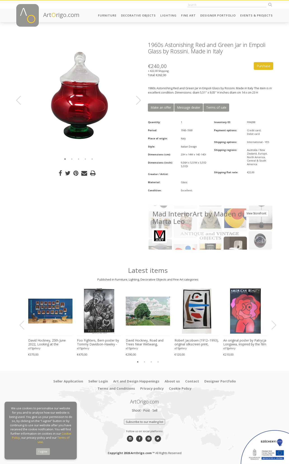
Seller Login (98, 381)
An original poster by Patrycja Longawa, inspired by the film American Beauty (244, 342)
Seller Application (68, 381)
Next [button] (135, 100)
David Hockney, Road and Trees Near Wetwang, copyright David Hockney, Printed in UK (144, 342)
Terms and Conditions (116, 388)
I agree (43, 451)
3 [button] (78, 159)
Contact (192, 381)
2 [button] (72, 159)
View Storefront (256, 213)
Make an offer (161, 107)
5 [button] (92, 159)
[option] (78, 98)
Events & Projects (256, 15)
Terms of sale (216, 107)
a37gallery (34, 348)
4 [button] (85, 159)
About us (172, 381)
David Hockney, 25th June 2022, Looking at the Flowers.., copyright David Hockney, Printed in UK (47, 342)
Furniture (107, 15)
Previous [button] (21, 100)
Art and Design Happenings (136, 381)
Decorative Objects (138, 15)
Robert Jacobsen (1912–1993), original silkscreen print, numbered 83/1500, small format (197, 342)
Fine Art (188, 15)
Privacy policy (152, 388)
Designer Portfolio (218, 15)
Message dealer (188, 107)
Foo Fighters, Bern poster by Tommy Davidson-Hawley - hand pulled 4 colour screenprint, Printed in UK (98, 342)
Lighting (168, 15)
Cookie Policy (180, 388)
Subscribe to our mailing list (144, 422)
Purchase (263, 66)
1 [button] (65, 159)
